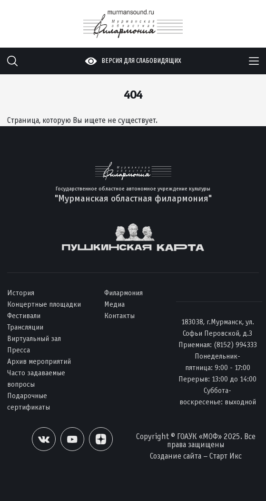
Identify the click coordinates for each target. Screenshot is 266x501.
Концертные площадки (44, 304)
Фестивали (23, 315)
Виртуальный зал (34, 338)
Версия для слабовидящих (141, 60)
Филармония (123, 292)
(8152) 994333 (235, 344)
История (20, 292)
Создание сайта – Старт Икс (196, 456)
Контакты (119, 315)
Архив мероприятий (39, 361)
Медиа (114, 304)
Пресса (18, 349)
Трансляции (25, 326)
